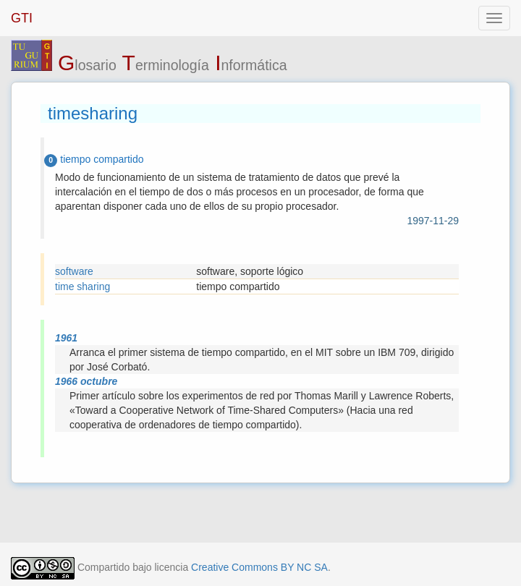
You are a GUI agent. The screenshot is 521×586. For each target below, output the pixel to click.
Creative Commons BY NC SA (259, 567)
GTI (22, 18)
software (74, 271)
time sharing (82, 286)
